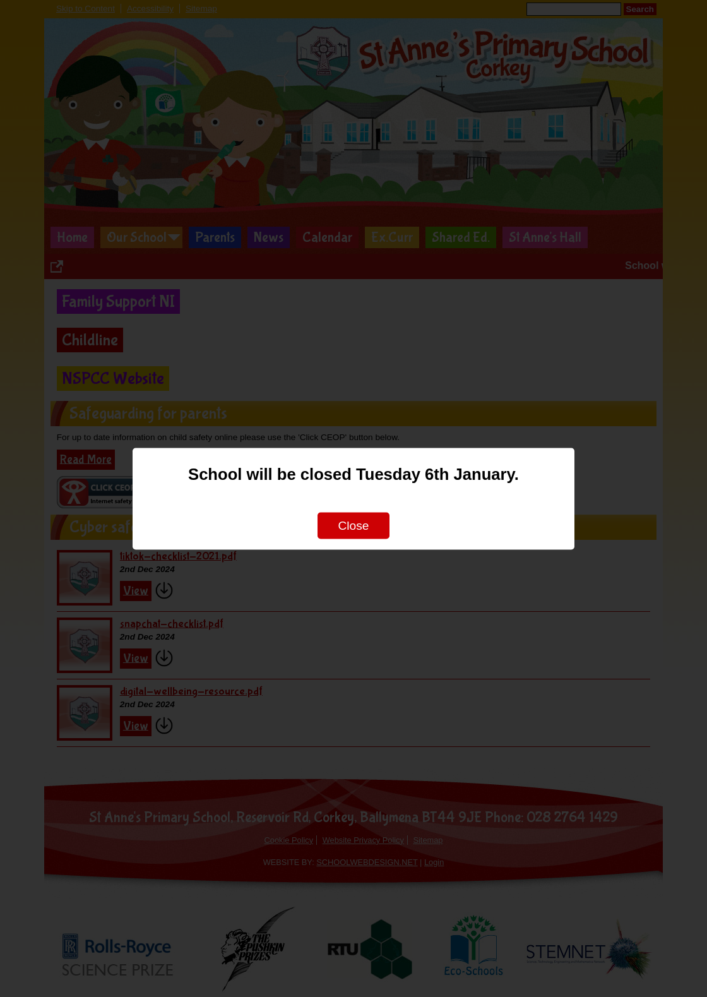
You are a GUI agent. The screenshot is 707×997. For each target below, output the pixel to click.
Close (353, 525)
